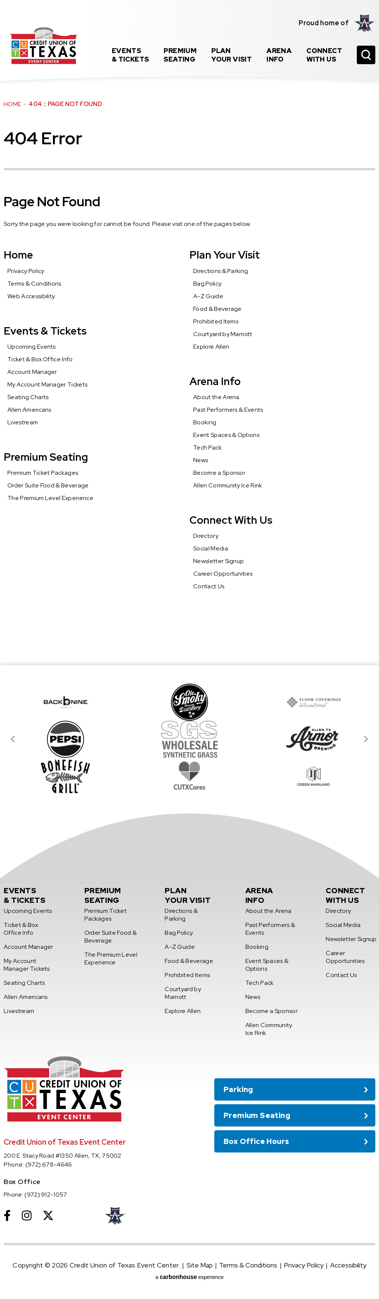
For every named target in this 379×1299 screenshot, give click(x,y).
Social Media (210, 548)
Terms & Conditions (34, 283)
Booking (204, 422)
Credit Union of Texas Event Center (43, 45)
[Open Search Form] (366, 55)
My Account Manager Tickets (47, 384)
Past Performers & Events (228, 410)
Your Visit (231, 54)
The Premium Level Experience (50, 498)
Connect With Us (231, 520)
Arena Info (215, 381)
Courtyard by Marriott (222, 334)
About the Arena (216, 397)
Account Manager (32, 372)
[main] (189, 332)
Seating (180, 54)
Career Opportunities (222, 574)
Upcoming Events (31, 347)
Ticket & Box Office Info (40, 359)
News (200, 460)
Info (279, 54)
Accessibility (348, 1265)
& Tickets (130, 54)
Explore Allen (211, 347)
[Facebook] (7, 1215)
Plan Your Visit (225, 255)
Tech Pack (207, 447)
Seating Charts (27, 397)
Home (12, 104)
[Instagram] (26, 1215)
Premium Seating (46, 457)
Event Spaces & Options (226, 435)
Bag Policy (207, 283)
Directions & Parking (220, 271)
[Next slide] (366, 739)
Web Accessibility (31, 296)
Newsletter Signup (218, 561)
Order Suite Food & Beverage (48, 485)
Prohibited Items (215, 321)
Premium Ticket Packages (42, 473)
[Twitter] (48, 1215)
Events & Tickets (45, 331)
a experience (189, 1277)
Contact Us (208, 586)
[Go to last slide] (13, 739)
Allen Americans (29, 410)
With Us (324, 54)
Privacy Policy (25, 271)
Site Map (200, 1265)
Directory (205, 536)
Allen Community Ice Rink (227, 485)
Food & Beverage (217, 309)
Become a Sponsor (219, 473)
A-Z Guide (208, 296)
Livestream (22, 422)
